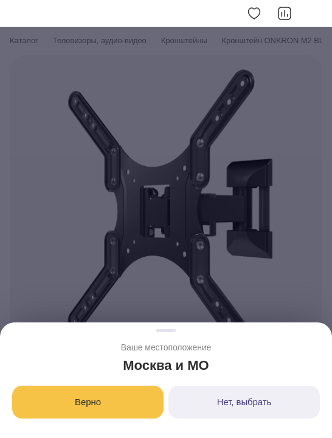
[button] (17, 13)
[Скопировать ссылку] (315, 13)
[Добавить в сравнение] (284, 13)
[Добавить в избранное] (254, 13)
